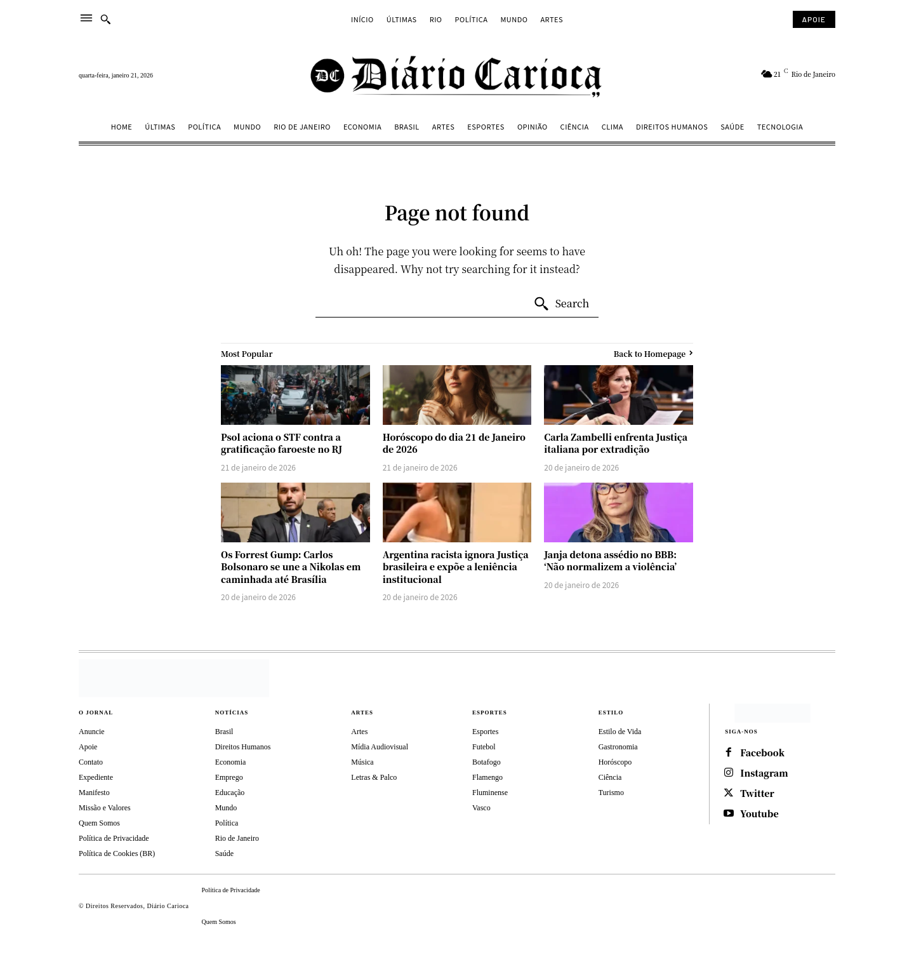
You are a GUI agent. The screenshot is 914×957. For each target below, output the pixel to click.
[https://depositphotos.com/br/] (772, 713)
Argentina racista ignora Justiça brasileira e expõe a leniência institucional (456, 567)
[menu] (86, 19)
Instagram (764, 773)
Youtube (759, 813)
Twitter (757, 793)
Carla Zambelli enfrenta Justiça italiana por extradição (615, 443)
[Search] (561, 304)
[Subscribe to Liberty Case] (814, 19)
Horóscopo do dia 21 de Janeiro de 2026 (454, 443)
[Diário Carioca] (457, 75)
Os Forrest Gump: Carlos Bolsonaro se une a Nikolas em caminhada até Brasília (291, 567)
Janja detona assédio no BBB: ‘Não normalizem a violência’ (610, 560)
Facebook (762, 752)
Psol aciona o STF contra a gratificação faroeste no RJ (281, 443)
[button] (105, 19)
